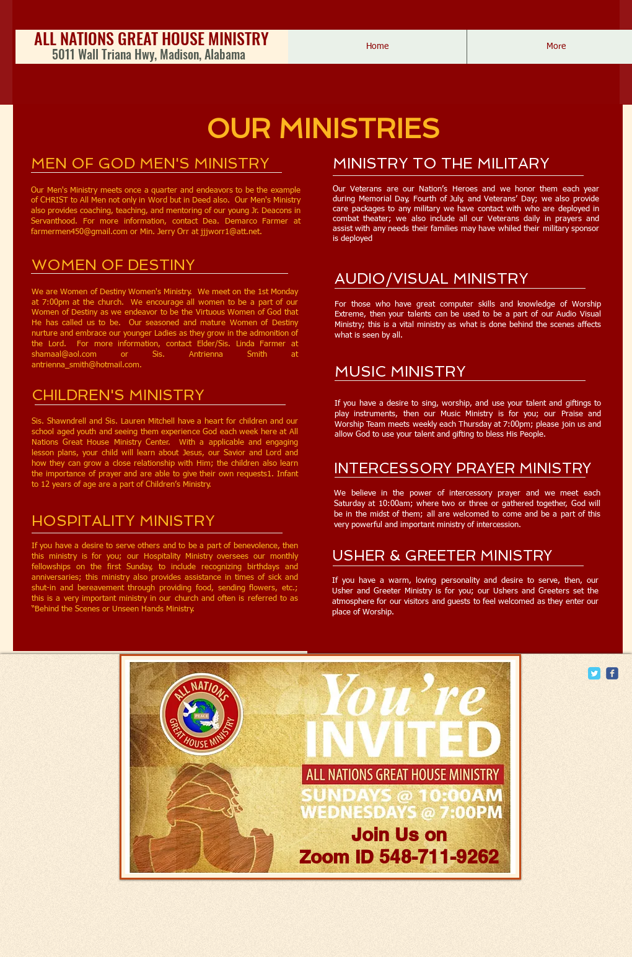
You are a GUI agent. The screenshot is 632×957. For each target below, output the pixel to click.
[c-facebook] (612, 673)
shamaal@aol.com (64, 355)
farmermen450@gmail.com (79, 232)
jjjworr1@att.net (230, 232)
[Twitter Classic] (594, 673)
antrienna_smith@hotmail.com (85, 365)
